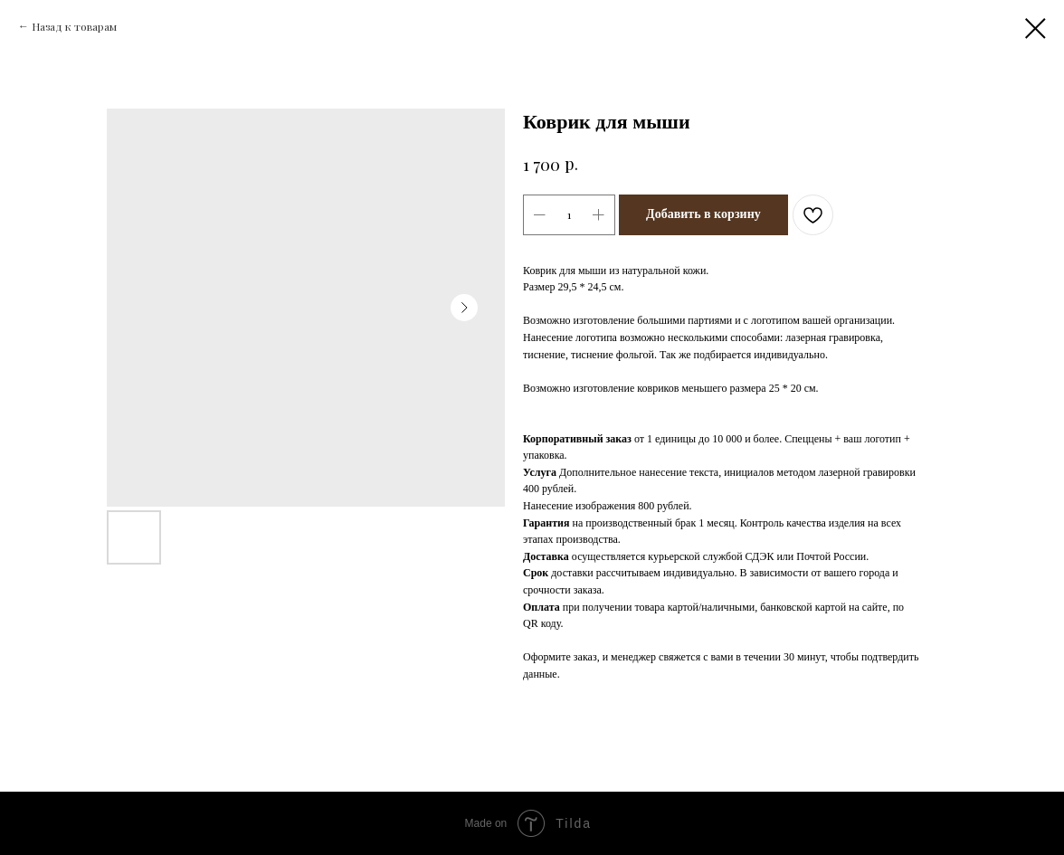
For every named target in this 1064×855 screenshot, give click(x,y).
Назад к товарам (74, 26)
